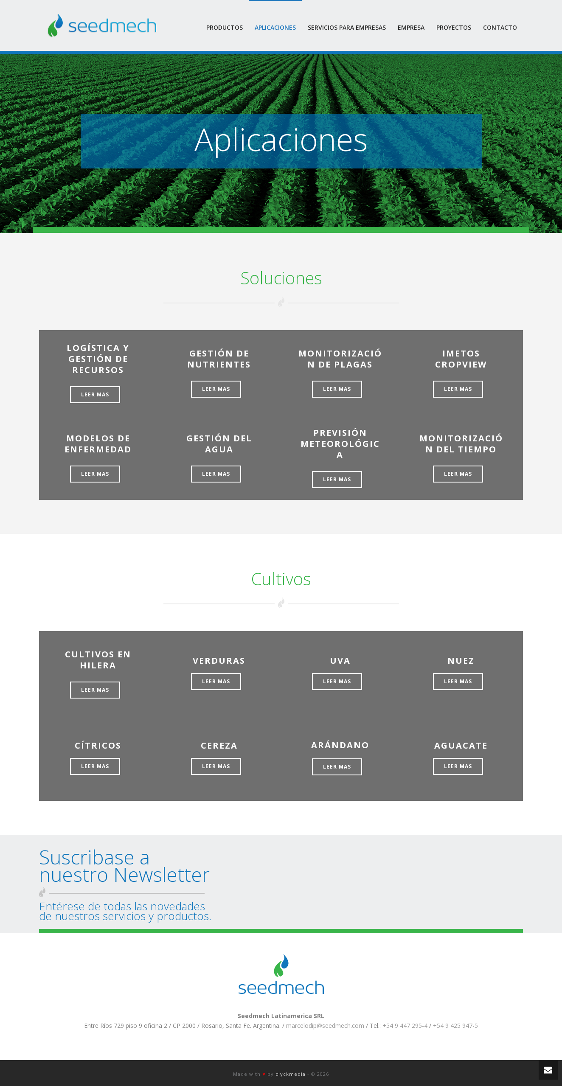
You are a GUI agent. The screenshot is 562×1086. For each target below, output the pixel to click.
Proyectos (453, 27)
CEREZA (219, 745)
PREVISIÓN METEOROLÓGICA (340, 443)
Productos (224, 27)
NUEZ (461, 660)
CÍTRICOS (98, 745)
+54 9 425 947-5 (455, 1025)
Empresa (411, 27)
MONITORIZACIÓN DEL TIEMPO (461, 443)
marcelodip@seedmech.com (325, 1025)
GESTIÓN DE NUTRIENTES (219, 359)
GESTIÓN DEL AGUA (219, 443)
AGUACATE (461, 745)
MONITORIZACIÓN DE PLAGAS (340, 359)
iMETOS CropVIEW (461, 359)
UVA (340, 660)
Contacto (500, 27)
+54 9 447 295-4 (404, 1025)
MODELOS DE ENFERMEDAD (98, 443)
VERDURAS (219, 660)
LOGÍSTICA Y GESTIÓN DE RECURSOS (98, 359)
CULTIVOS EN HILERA (98, 659)
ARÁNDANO (340, 745)
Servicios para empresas (347, 27)
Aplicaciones (275, 27)
